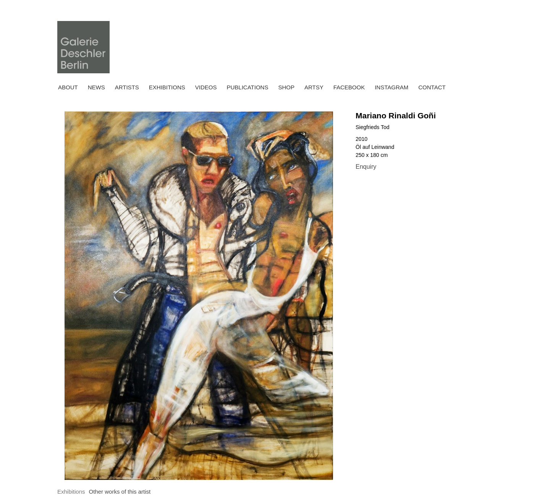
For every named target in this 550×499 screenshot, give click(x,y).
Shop (286, 87)
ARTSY (314, 87)
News (96, 87)
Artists (127, 87)
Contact (431, 87)
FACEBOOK (349, 87)
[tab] (71, 492)
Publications (247, 87)
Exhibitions (167, 87)
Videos (206, 87)
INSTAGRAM (391, 87)
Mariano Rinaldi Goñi (396, 115)
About (68, 87)
